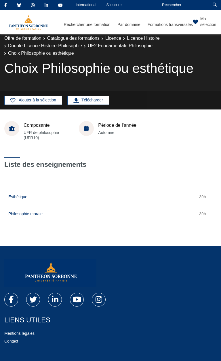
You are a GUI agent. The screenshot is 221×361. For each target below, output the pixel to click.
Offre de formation (22, 38)
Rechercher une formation (87, 24)
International (86, 5)
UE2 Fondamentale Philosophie (120, 45)
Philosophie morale (25, 213)
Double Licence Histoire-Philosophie (45, 45)
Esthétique (17, 196)
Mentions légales (19, 333)
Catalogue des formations (73, 38)
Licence (113, 38)
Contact (11, 341)
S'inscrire (114, 5)
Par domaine (128, 24)
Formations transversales (170, 24)
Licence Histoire (143, 38)
